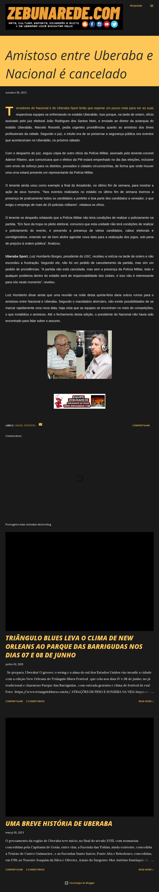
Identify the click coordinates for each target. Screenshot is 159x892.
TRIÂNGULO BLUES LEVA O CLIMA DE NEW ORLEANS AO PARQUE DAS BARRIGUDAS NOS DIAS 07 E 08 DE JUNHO (74, 646)
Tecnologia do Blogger (80, 882)
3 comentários (35, 701)
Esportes (29, 425)
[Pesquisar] (136, 6)
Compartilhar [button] (141, 425)
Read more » (146, 701)
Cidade (18, 425)
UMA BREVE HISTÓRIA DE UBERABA (58, 823)
